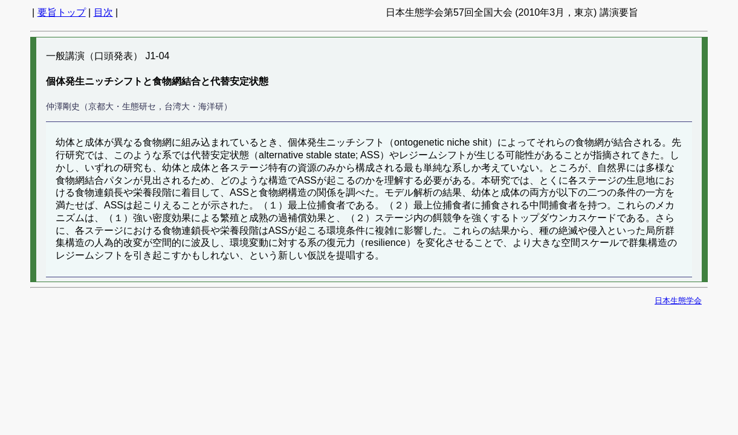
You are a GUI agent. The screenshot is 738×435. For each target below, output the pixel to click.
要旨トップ (61, 12)
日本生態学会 (678, 300)
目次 (103, 12)
